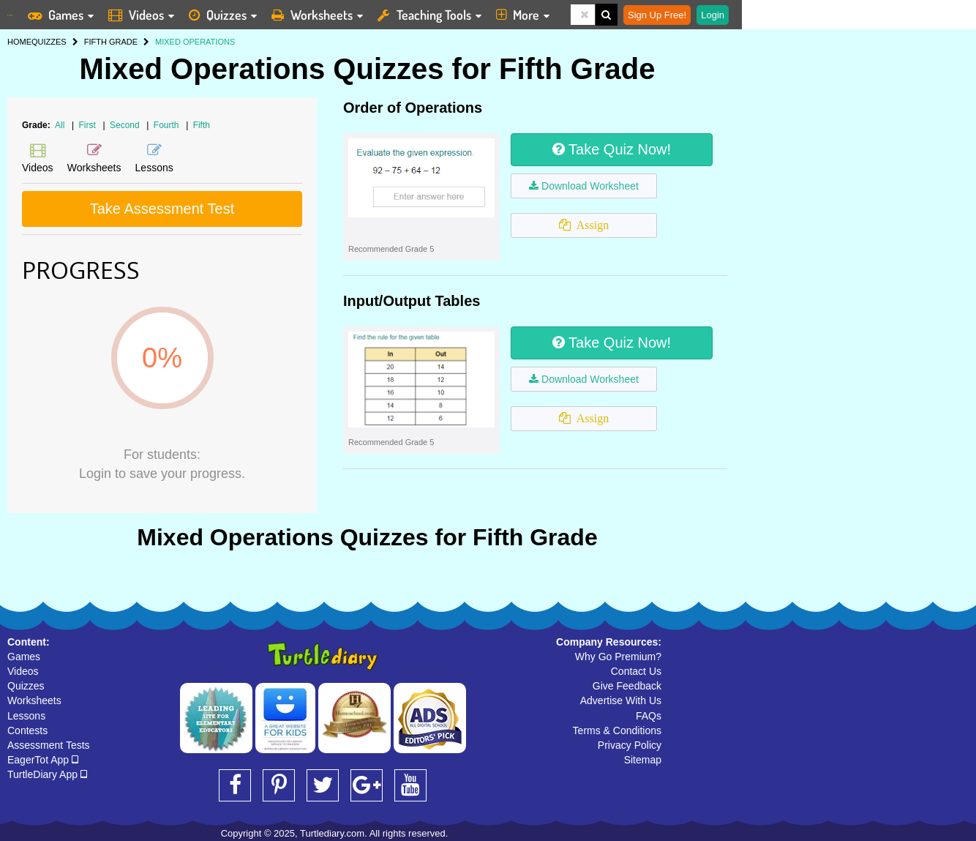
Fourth (167, 125)
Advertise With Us (620, 700)
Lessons (26, 716)
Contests (27, 730)
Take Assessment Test (162, 209)
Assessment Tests (48, 745)
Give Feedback (627, 686)
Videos (23, 671)
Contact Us (636, 671)
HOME (19, 41)
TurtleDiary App (47, 774)
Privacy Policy (629, 745)
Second (126, 125)
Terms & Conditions (617, 730)
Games (23, 656)
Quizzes (26, 686)
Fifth (201, 125)
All (59, 125)
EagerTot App (42, 760)
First (89, 125)
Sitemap (642, 760)
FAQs (648, 716)
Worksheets (34, 700)
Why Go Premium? (618, 656)
